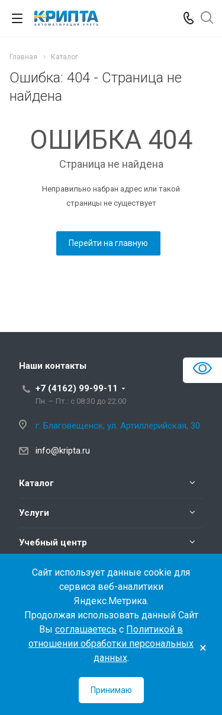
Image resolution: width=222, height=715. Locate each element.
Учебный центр (53, 542)
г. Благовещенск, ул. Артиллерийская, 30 (118, 425)
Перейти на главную (108, 243)
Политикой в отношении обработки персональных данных (111, 643)
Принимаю (111, 690)
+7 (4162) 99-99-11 (77, 388)
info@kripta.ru (63, 450)
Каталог (36, 483)
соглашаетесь (86, 629)
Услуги (34, 512)
